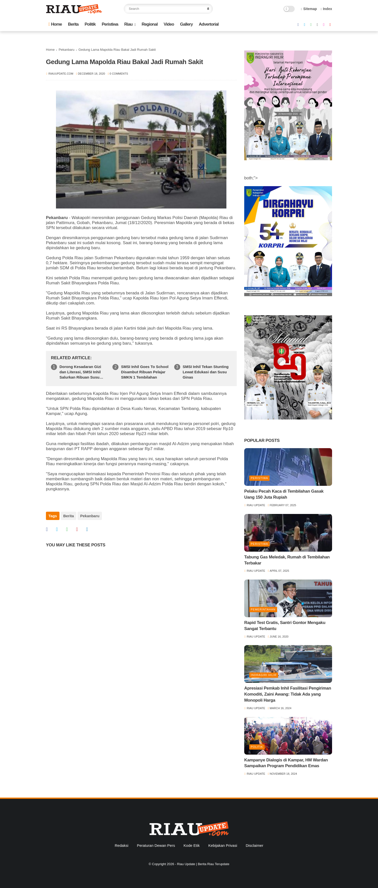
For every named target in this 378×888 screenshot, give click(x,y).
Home (55, 24)
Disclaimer (254, 845)
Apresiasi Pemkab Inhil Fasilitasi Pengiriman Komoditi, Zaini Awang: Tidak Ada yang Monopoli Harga (287, 694)
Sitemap (309, 9)
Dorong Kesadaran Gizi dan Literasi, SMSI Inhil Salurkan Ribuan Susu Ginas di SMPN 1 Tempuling (80, 372)
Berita (73, 24)
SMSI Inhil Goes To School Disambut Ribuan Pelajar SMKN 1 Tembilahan (144, 371)
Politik (90, 24)
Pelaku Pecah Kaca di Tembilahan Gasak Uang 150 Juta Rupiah (284, 494)
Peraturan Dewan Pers (156, 845)
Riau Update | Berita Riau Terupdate (203, 864)
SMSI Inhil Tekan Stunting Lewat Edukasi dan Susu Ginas (206, 371)
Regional (150, 24)
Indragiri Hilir (264, 674)
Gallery (186, 24)
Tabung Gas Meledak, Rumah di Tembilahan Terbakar (287, 560)
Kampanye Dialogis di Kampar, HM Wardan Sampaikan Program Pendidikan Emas (286, 763)
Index (326, 9)
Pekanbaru (67, 49)
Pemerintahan (263, 609)
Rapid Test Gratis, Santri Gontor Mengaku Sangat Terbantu (284, 625)
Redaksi (121, 845)
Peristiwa (110, 24)
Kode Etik (191, 845)
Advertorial (209, 24)
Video (169, 24)
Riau (128, 24)
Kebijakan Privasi (222, 845)
